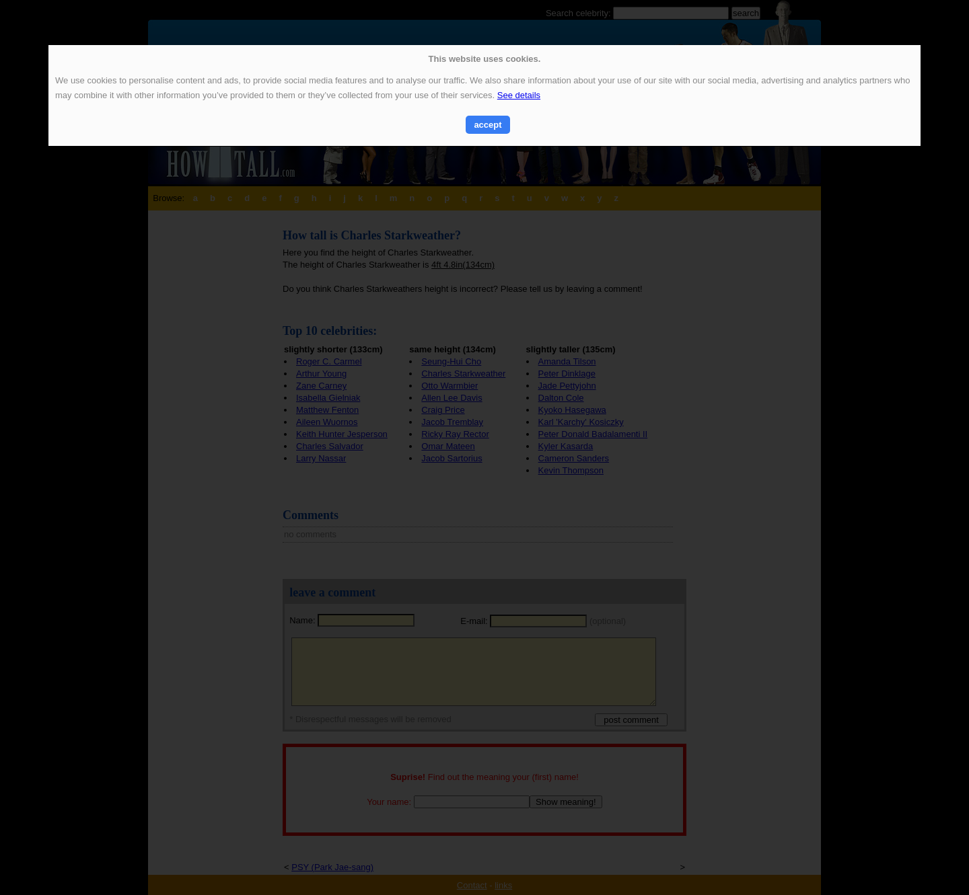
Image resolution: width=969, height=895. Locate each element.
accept (487, 125)
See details (518, 95)
